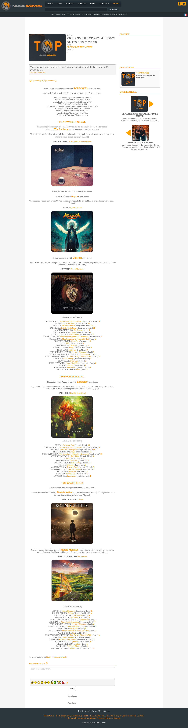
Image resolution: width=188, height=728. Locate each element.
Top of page (72, 696)
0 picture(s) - (37, 81)
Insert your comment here (72, 673)
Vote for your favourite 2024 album (145, 76)
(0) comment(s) (51, 81)
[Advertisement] (94, 24)
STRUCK (33, 73)
